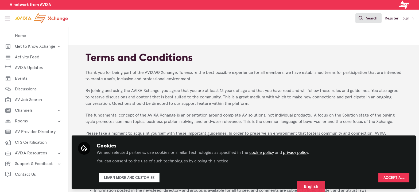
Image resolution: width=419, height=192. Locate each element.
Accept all (393, 178)
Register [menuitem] (391, 18)
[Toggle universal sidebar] (7, 18)
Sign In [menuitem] (408, 18)
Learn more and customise (129, 178)
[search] (368, 18)
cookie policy (261, 152)
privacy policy (295, 152)
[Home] (37, 18)
